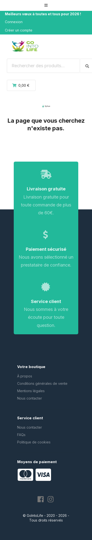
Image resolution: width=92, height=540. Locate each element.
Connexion (14, 22)
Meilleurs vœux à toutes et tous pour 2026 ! (43, 14)
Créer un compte (18, 30)
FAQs (21, 435)
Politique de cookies (34, 442)
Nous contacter (29, 398)
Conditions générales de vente (42, 383)
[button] (46, 5)
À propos (24, 376)
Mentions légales (31, 391)
